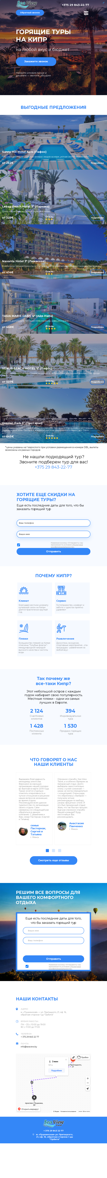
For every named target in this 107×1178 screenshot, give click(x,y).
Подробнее (97, 163)
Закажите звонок (36, 61)
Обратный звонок (30, 12)
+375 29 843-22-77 (75, 5)
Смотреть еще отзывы (53, 860)
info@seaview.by (29, 1046)
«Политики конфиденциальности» (67, 546)
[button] (47, 850)
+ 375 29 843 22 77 (30, 1037)
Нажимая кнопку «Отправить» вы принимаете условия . (67, 545)
